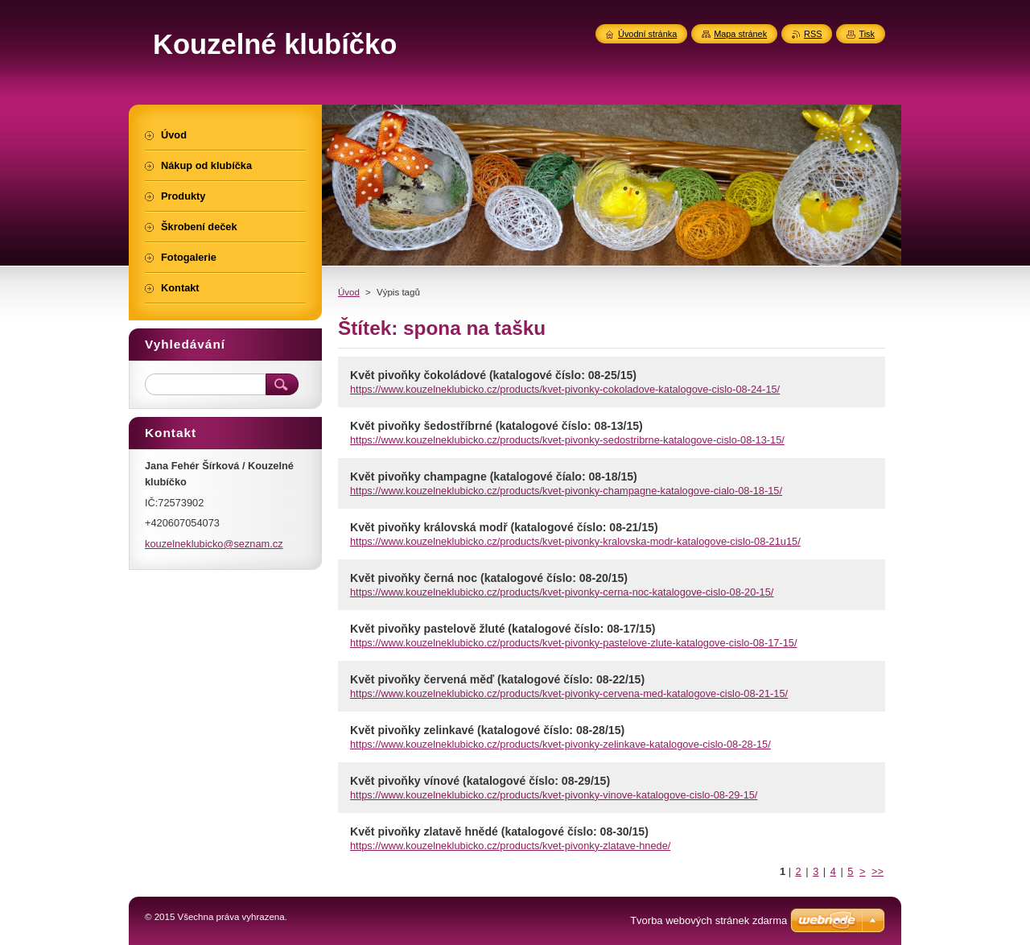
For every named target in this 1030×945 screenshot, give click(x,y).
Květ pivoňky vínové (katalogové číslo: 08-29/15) (480, 780)
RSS (813, 34)
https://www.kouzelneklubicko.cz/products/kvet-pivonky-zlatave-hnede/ (510, 846)
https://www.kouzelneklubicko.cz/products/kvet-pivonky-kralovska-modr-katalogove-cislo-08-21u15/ (575, 541)
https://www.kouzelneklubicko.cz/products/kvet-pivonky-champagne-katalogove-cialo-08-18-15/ (566, 491)
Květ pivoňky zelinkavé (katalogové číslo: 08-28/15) (487, 730)
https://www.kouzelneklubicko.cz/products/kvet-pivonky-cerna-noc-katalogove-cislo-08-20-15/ (561, 592)
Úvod (349, 292)
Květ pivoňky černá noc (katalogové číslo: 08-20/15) (489, 578)
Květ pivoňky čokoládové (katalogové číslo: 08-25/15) (493, 375)
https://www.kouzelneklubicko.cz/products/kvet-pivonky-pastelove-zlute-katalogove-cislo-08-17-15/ (573, 643)
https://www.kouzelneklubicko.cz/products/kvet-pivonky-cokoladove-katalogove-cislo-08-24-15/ (565, 389)
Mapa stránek (740, 34)
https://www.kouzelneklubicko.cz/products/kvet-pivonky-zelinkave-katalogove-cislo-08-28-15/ (560, 744)
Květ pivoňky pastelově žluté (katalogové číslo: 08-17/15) (502, 628)
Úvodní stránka (647, 34)
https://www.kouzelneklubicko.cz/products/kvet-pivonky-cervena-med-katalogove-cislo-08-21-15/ (569, 693)
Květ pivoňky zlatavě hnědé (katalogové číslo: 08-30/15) (499, 831)
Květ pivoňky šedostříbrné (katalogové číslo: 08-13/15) (496, 425)
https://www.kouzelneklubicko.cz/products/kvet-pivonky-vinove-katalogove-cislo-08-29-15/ (553, 795)
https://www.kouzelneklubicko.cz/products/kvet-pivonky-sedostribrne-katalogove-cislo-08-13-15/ (567, 440)
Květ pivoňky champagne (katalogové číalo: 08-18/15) (493, 476)
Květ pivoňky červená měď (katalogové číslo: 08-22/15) (497, 679)
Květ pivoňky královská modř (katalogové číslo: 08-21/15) (504, 527)
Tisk (867, 34)
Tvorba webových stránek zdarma (708, 920)
